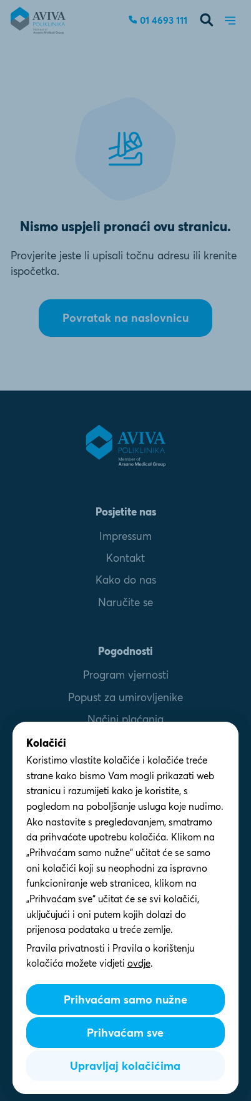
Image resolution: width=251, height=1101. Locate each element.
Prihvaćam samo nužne (125, 999)
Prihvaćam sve (125, 1032)
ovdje (138, 963)
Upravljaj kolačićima (125, 1066)
